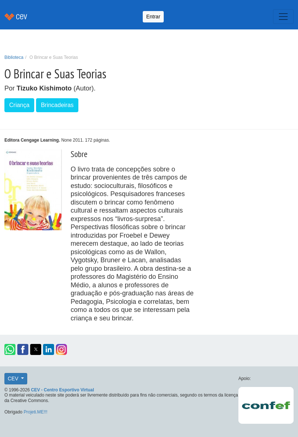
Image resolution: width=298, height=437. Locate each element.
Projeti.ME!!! (35, 412)
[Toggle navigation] (283, 16)
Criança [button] (19, 105)
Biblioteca (14, 57)
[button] (9, 349)
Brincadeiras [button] (57, 105)
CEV (14, 378)
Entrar (153, 16)
